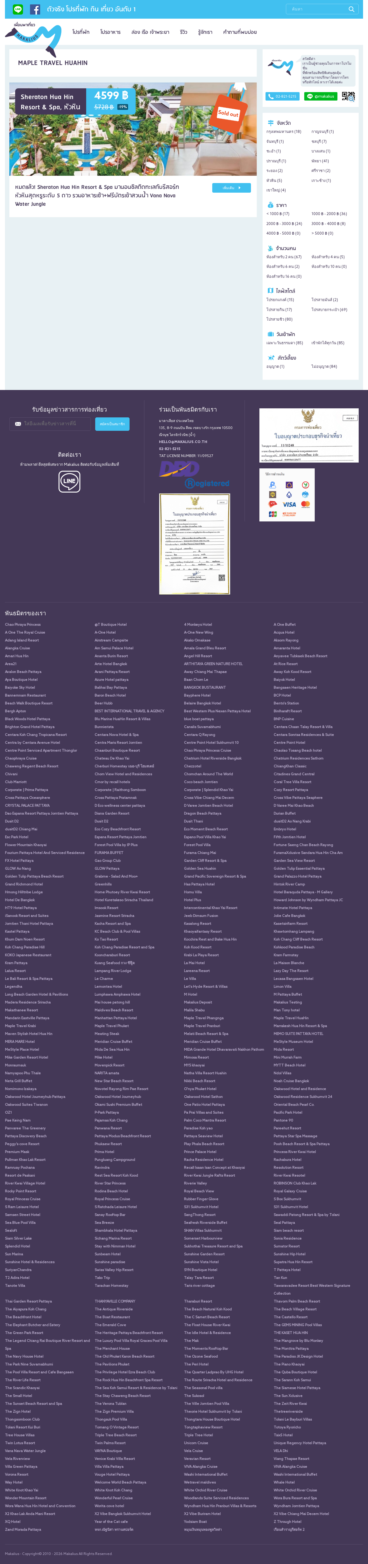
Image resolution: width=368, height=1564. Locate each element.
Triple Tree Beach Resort (116, 1435)
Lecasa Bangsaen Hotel (293, 979)
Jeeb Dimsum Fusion (201, 916)
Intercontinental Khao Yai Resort (210, 908)
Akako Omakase (197, 641)
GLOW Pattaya (107, 869)
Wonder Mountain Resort (25, 1498)
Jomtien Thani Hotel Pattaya (29, 924)
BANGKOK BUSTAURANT (205, 688)
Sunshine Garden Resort (204, 1254)
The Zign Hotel (18, 1412)
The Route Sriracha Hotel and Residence (218, 1380)
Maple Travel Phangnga (204, 1018)
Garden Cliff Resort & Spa (205, 861)
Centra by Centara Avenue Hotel (32, 743)
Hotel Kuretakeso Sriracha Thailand (124, 900)
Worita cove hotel (109, 1506)
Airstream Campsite (111, 641)
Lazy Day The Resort (291, 971)
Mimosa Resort (196, 1058)
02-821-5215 (282, 97)
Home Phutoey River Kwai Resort (122, 892)
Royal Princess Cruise (22, 1199)
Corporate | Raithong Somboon (120, 790)
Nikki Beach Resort (199, 1081)
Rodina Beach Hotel (111, 1191)
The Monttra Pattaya (291, 1349)
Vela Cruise (193, 1451)
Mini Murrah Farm (288, 1058)
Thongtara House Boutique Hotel (212, 1420)
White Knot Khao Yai (21, 1491)
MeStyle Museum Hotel (293, 1042)
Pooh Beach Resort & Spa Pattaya (302, 1144)
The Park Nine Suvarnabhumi (29, 1365)
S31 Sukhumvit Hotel (201, 1207)
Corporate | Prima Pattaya (26, 790)
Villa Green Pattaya (21, 1467)
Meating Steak (107, 1034)
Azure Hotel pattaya (111, 680)
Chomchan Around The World (208, 774)
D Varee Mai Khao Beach (294, 806)
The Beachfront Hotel (23, 1317)
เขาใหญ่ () (276, 190)
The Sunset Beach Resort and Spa (33, 1404)
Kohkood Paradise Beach (294, 948)
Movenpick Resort (109, 1066)
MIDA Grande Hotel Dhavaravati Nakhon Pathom (224, 1050)
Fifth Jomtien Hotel (290, 837)
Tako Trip (102, 1278)
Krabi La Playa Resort (201, 955)
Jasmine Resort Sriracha (114, 916)
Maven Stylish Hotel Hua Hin (28, 1034)
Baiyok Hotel (284, 680)
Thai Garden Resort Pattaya (28, 1302)
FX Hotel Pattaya (19, 861)
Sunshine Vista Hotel (201, 1262)
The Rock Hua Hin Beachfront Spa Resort (128, 1380)
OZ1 (8, 1113)
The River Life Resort (22, 1380)
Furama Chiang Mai (200, 853)
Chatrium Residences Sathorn (298, 759)
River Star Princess (110, 1184)
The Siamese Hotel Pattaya (297, 1388)
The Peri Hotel (196, 1365)
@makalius (320, 96)
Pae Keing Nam (18, 1121)
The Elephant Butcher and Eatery (32, 1325)
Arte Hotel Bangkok (111, 664)
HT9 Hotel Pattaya (21, 908)
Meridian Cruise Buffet (113, 1042)
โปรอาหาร (111, 32)
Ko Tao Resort (106, 940)
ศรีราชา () (321, 171)
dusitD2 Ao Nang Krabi (292, 822)
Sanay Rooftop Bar (110, 1215)
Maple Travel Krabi (20, 1026)
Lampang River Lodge (113, 971)
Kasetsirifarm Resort (290, 924)
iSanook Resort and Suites (26, 916)
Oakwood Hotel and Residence (300, 1089)
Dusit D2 (12, 822)
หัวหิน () (274, 181)
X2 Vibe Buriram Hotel (202, 1514)
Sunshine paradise (110, 1262)
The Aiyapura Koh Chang (25, 1310)
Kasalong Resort (197, 924)
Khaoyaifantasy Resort (203, 932)
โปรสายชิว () (279, 319)
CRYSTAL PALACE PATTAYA (27, 806)
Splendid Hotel (17, 1247)
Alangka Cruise (17, 648)
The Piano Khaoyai (289, 1365)
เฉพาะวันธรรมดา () (284, 343)
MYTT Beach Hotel (289, 1066)
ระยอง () (274, 171)
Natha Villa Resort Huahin (205, 1073)
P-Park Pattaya (107, 1113)
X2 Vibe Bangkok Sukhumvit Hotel (123, 1514)
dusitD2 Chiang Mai (21, 829)
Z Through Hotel (287, 1522)
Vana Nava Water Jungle (25, 1451)
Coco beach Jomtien (201, 782)
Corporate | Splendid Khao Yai (208, 790)
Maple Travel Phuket (112, 1026)
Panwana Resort (108, 1129)
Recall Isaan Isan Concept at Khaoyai (214, 1168)
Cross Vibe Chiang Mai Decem (209, 798)
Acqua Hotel (284, 633)
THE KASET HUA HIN (291, 1333)
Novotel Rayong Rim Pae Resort (121, 1089)
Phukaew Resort (108, 1144)
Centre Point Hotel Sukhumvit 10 (211, 743)
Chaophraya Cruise (21, 759)
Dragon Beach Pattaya (202, 814)
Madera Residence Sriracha (28, 1003)
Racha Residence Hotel (203, 1160)
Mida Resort (284, 1050)
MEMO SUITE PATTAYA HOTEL (298, 1034)
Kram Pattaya (16, 963)
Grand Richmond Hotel (24, 885)
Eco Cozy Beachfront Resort (118, 829)
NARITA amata (107, 1073)
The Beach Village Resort (295, 1310)
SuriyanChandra (18, 1270)
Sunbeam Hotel (108, 1254)
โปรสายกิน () (279, 310)
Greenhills (103, 885)
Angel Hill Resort (198, 656)
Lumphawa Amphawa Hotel (117, 995)
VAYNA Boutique (108, 1451)
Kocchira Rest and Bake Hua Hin (210, 940)
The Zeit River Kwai (290, 1404)
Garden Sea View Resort (294, 861)
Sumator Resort (287, 1247)
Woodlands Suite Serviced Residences (216, 1498)
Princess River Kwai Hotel (295, 1152)
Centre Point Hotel (289, 743)
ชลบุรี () (319, 142)
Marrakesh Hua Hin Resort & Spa (300, 1026)
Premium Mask (17, 1152)
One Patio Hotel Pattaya (204, 1105)
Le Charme (104, 979)
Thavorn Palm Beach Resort (297, 1302)
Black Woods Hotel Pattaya (27, 719)
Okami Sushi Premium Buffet (118, 1105)
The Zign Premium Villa (114, 1412)
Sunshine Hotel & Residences (29, 1262)
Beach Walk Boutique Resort (28, 704)
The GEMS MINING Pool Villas (298, 1325)
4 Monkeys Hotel (198, 625)
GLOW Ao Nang (18, 869)
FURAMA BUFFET (109, 853)
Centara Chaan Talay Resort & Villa (303, 727)
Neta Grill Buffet (18, 1081)
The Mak (191, 1341)
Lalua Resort (15, 971)
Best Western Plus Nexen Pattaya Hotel (217, 711)
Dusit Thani (193, 822)
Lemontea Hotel (108, 987)
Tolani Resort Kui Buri (22, 1428)
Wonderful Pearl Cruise (114, 1498)
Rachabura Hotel (287, 1160)
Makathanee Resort (21, 1010)
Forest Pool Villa (197, 845)
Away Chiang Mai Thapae (205, 672)
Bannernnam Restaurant (25, 696)
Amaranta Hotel (287, 648)
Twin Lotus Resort (20, 1443)
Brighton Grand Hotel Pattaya (29, 727)
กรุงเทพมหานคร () (283, 132)
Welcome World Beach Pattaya (120, 1483)
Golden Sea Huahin (200, 869)
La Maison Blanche (289, 963)
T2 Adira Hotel (17, 1278)
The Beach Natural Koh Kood (208, 1310)
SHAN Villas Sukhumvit (203, 1231)
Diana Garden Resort (112, 814)
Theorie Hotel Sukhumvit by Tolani (213, 1412)
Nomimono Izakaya (20, 1089)
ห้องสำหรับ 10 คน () (329, 267)
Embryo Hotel (285, 829)
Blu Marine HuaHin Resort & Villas (122, 719)
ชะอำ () (273, 151)
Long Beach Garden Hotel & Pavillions (36, 995)
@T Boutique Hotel (111, 625)
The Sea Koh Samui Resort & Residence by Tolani (136, 1388)
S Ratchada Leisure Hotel (116, 1207)
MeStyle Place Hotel (22, 1050)
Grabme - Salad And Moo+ (116, 877)
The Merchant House (112, 1349)
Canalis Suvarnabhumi (202, 727)
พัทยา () (320, 161)
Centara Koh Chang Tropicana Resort (36, 735)
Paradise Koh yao (198, 1129)
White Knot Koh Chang (113, 1491)
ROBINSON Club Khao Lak (295, 1184)
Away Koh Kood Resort (292, 672)
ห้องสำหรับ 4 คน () (328, 257)
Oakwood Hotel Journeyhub (118, 1097)
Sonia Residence (288, 1239)
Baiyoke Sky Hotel (20, 688)
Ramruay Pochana (20, 1168)
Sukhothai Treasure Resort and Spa (213, 1247)
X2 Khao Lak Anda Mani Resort (30, 1514)
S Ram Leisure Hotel (22, 1207)
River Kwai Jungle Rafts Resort (209, 1176)
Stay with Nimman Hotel (115, 1247)
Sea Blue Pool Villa (20, 1223)
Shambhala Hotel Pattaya (116, 1231)
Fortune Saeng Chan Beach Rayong (303, 845)
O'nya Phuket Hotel (200, 1089)
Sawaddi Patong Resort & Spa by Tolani (306, 1215)
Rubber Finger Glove (201, 1199)
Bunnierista (104, 727)
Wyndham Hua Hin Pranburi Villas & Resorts (220, 1506)
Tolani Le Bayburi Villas (293, 1420)
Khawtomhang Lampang (294, 932)
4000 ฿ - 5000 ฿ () (283, 233)
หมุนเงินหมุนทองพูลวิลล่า (203, 1530)
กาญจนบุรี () (323, 132)
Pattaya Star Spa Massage (295, 1136)
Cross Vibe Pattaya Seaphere (298, 798)
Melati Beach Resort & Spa (206, 1034)
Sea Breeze (104, 1223)
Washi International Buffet (205, 1475)
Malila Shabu (194, 1010)
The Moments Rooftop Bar (206, 1349)
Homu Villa (193, 892)
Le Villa (190, 979)
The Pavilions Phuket (112, 1365)
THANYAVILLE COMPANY (115, 1302)
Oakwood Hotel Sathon (203, 1097)
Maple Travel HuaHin (291, 1018)
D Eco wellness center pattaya (120, 806)
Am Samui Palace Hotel (114, 648)
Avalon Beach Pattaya (23, 672)
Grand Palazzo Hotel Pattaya (297, 877)
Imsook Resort (106, 908)
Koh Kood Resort (197, 948)
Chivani (11, 774)
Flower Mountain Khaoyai (26, 845)
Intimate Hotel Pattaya (293, 908)
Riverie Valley (195, 1184)
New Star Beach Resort (114, 1081)
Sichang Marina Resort (113, 1239)
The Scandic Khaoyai (22, 1388)
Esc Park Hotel (16, 837)
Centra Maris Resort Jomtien (118, 743)
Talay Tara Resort (199, 1278)
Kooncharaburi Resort (112, 955)
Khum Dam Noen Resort (25, 940)
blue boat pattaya (199, 719)
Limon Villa (282, 987)
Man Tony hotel (287, 1010)
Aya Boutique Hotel (21, 680)
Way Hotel (13, 1483)
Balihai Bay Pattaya (111, 688)
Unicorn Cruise (196, 1443)
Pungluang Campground (115, 1160)
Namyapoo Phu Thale (23, 1073)
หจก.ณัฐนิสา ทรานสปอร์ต (114, 1530)
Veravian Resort (197, 1459)
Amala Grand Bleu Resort (205, 648)
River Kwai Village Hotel (25, 1184)
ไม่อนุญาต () (324, 367)
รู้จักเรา (205, 32)
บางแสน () (321, 151)
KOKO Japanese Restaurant (28, 955)
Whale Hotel (284, 1483)
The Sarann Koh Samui (292, 1380)
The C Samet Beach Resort (207, 1317)
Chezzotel (192, 767)
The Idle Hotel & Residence (207, 1333)
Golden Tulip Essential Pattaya (299, 869)
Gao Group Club (108, 861)
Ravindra (102, 1168)
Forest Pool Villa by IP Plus (116, 845)
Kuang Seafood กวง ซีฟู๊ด (115, 963)
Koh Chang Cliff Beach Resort (298, 940)
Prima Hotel (104, 1152)
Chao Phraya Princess (22, 625)
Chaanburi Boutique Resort (117, 751)
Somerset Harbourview (203, 1239)
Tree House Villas (19, 1435)
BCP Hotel (282, 696)
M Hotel (190, 995)
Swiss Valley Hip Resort (114, 1270)
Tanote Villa (15, 1286)
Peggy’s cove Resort (22, 1144)
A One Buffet (285, 625)
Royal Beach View (199, 1191)
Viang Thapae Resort (291, 1459)
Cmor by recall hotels (112, 782)
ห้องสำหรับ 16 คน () (284, 277)
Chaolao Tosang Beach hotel (298, 751)
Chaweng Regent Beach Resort (31, 767)
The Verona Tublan (110, 1404)
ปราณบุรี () (276, 161)
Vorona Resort (16, 1475)
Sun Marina (14, 1254)
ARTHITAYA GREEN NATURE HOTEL (213, 664)
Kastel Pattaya (17, 932)
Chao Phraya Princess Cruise (207, 751)
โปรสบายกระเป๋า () (329, 310)
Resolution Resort (288, 1168)
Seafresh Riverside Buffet (205, 1223)
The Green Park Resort (24, 1333)
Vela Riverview (17, 1459)
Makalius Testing (288, 1003)
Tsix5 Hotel (283, 1435)
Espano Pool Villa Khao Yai (205, 837)
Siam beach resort (289, 1231)
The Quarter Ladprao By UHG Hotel (213, 1372)
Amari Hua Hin (17, 656)
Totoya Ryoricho (287, 1428)
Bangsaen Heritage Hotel (295, 688)
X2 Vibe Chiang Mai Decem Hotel (301, 1514)
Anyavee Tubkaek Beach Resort (300, 656)
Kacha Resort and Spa (113, 924)
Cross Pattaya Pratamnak (116, 798)
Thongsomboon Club (22, 1420)
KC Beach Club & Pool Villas (117, 932)
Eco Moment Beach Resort (206, 829)
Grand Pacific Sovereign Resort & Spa (215, 877)
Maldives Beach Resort (114, 1010)
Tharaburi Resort (198, 1302)
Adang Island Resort (22, 641)
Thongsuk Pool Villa (111, 1420)
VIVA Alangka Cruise (200, 1467)
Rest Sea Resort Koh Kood (116, 1176)
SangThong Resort (199, 1215)
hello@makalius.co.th (183, 442)
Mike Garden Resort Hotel (26, 1058)
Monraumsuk (15, 1066)
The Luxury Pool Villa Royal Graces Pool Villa (131, 1341)
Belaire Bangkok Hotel (202, 704)
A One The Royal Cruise (25, 633)
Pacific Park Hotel (288, 1113)
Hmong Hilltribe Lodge (24, 892)
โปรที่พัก (81, 32)
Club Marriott (15, 782)
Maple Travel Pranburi (202, 1026)
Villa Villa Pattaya (109, 1467)
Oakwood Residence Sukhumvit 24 (303, 1097)
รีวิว (183, 32)
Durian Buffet (285, 814)
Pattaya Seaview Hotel (203, 1136)
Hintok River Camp (289, 885)
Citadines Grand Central (294, 774)
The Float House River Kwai (207, 1325)
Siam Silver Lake (18, 1239)
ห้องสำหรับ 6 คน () (283, 267)
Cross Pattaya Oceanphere (27, 798)
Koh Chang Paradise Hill (25, 948)
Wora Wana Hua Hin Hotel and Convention (40, 1506)
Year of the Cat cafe (111, 1522)
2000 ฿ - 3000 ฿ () (284, 224)
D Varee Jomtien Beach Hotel (208, 806)
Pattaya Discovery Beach (26, 1136)
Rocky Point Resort (20, 1191)
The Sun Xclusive (288, 1396)
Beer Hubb (103, 704)
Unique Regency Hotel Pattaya (300, 1443)
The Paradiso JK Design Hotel (298, 1357)
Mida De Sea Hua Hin (112, 1050)
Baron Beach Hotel (110, 696)
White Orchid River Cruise (205, 1491)
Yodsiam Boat (195, 1522)
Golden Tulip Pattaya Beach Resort (34, 877)
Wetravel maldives (200, 1483)
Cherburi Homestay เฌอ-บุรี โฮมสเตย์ (124, 767)
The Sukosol (194, 1396)
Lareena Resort (197, 971)
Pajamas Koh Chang (111, 1121)
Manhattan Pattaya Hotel (116, 1018)
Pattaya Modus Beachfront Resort (123, 1136)
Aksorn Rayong (286, 641)
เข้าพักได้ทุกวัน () (328, 343)
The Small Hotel (18, 1396)
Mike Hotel (103, 1058)
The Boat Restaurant (112, 1317)
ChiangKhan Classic (290, 767)
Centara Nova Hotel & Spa (117, 735)
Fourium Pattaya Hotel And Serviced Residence (45, 853)
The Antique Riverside (114, 1310)
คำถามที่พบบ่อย (240, 32)
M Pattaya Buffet (288, 995)
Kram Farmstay (286, 955)
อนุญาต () (275, 367)
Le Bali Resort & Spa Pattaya (28, 979)
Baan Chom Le (196, 680)
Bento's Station (286, 704)
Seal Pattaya (284, 1223)
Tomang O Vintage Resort (117, 1428)
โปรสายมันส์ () (325, 300)
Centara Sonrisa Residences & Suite (304, 735)
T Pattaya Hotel (287, 1270)
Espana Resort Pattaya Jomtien (120, 837)
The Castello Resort (290, 1317)
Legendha (13, 987)
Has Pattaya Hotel (199, 885)
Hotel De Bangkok (20, 900)
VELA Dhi (281, 1451)
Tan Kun (280, 1278)
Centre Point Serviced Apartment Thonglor (41, 751)
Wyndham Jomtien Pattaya (296, 1506)
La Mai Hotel (194, 963)
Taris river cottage (199, 1286)
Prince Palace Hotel (200, 1152)
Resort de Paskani (20, 1176)
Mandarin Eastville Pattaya (27, 1018)
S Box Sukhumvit (287, 1199)
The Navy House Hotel (24, 1357)
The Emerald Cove (110, 1325)
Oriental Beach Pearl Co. (294, 1105)
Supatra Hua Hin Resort (293, 1262)
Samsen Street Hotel (22, 1215)
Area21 (11, 664)
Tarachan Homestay (111, 1286)
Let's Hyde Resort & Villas (205, 987)
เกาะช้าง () (321, 181)
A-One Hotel (105, 633)
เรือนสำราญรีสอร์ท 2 (289, 1530)
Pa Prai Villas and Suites (203, 1113)
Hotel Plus (192, 900)
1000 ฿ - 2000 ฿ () (329, 214)
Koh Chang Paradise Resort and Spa (124, 948)
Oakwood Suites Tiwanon (26, 1105)
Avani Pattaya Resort (112, 672)
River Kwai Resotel (289, 1176)
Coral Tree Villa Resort (292, 782)
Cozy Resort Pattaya (291, 790)
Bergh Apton (15, 711)
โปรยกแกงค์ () (280, 300)
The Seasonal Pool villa (203, 1388)
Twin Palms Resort (110, 1443)
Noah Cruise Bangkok (291, 1081)
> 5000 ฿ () (322, 233)
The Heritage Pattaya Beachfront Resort (129, 1333)
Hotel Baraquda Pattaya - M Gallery (303, 892)
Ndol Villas (282, 1073)
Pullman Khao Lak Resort (25, 1160)
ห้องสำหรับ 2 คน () (284, 257)
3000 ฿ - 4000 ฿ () (329, 224)
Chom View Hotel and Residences (123, 774)
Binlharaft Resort (288, 711)
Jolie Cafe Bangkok (289, 916)
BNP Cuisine (284, 719)
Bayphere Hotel (197, 696)
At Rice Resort (286, 664)
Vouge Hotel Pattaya (112, 1475)
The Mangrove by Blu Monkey (298, 1341)
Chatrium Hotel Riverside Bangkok (212, 759)
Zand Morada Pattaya (23, 1530)
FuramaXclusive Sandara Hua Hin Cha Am (308, 853)
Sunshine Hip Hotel (289, 1254)
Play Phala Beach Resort (204, 1144)
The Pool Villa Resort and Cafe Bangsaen (39, 1372)
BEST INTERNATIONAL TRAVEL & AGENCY (129, 711)
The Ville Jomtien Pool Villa (206, 1404)
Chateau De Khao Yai (112, 759)
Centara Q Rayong (199, 735)
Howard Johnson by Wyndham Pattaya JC (308, 900)
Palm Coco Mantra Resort (205, 1121)
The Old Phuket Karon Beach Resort (124, 1357)
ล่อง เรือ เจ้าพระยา (150, 32)
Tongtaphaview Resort (203, 1428)
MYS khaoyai (194, 1066)
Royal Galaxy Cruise (290, 1191)
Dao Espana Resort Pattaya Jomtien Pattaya (41, 814)
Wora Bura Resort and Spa (295, 1498)
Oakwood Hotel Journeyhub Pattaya (35, 1097)
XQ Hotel (12, 1522)
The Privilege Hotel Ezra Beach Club (125, 1372)
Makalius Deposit (198, 1003)
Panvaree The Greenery (25, 1129)
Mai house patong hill (112, 1003)
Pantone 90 (283, 1121)
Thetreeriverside (288, 1412)
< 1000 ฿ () (277, 214)
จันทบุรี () (275, 142)
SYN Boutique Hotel (200, 1270)
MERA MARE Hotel (20, 1042)
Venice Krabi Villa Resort (115, 1459)
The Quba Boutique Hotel (295, 1372)
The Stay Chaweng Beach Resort (123, 1396)
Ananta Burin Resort (111, 656)
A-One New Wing (198, 633)
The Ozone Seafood (201, 1357)
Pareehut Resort (287, 1129)
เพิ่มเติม (232, 188)
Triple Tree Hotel (198, 1435)
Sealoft (11, 1231)
